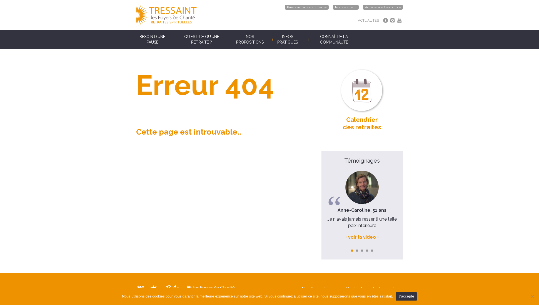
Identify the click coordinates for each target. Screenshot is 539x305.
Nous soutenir (345, 7)
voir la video (362, 237)
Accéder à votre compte (383, 7)
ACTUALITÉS (368, 20)
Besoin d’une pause (152, 39)
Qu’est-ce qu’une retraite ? (201, 39)
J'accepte (406, 296)
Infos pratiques (287, 39)
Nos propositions (250, 39)
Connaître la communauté (334, 39)
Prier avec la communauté (306, 7)
